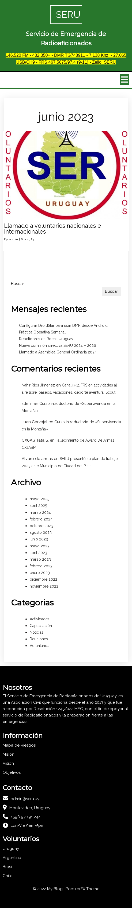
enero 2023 (40, 573)
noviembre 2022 (44, 586)
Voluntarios (39, 646)
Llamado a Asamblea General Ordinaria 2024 (58, 352)
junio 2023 (39, 539)
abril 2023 (38, 553)
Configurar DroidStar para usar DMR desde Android (63, 325)
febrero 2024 (41, 519)
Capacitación (41, 626)
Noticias (36, 632)
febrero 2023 (41, 566)
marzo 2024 (40, 512)
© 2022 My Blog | (49, 888)
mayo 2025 (39, 499)
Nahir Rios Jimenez (38, 385)
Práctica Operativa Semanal (42, 332)
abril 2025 (38, 505)
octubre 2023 (41, 526)
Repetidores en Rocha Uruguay (46, 339)
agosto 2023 (41, 532)
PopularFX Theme (82, 888)
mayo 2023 (40, 546)
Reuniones (39, 639)
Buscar (17, 283)
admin (13, 239)
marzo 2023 (40, 559)
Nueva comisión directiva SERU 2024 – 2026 (57, 345)
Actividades (40, 619)
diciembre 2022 (43, 579)
